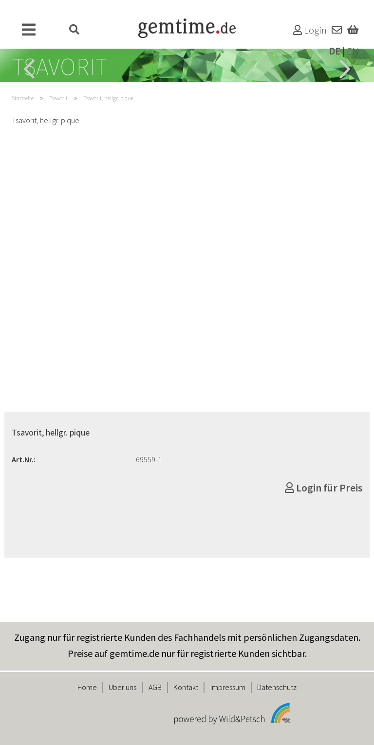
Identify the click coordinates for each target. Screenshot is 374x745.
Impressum (227, 687)
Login (310, 30)
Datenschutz (277, 687)
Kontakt (185, 687)
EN (352, 51)
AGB (155, 687)
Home (87, 687)
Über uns (122, 687)
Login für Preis (323, 487)
